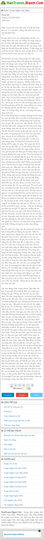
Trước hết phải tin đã (12, 416)
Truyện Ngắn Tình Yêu (12, 468)
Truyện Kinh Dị (9, 491)
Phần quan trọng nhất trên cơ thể (17, 420)
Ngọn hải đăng (9, 439)
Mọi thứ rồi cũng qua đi (13, 406)
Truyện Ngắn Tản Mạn (13, 486)
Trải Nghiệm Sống (11, 504)
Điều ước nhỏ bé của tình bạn (15, 453)
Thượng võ (8, 411)
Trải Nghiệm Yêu (10, 500)
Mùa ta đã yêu (9, 449)
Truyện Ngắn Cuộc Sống (19, 10)
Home (6, 10)
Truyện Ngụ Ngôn (11, 495)
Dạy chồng (7, 444)
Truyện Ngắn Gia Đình (13, 482)
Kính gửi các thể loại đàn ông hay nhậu (19, 435)
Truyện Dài (8, 463)
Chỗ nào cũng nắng (12, 425)
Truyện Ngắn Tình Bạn (12, 477)
